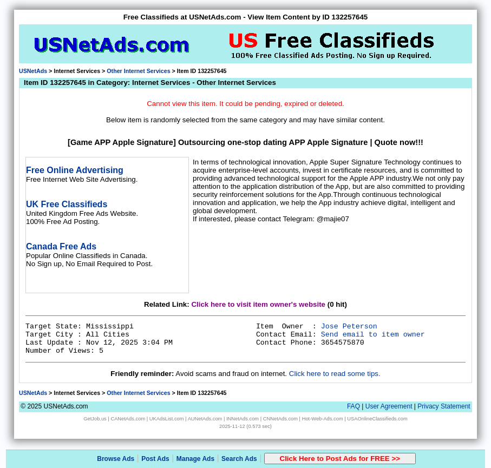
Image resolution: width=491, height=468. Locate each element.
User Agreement (389, 406)
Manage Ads (195, 459)
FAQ (353, 406)
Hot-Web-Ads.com (322, 418)
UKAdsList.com (166, 418)
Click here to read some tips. (335, 374)
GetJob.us (95, 418)
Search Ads (239, 459)
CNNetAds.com (280, 418)
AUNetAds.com (205, 418)
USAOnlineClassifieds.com (377, 418)
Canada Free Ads (61, 246)
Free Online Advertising (74, 170)
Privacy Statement (443, 406)
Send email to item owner (373, 335)
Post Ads (155, 459)
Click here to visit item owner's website (258, 304)
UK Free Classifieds (66, 204)
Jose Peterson (349, 326)
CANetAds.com (127, 418)
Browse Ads (115, 459)
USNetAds (33, 71)
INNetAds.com (242, 418)
